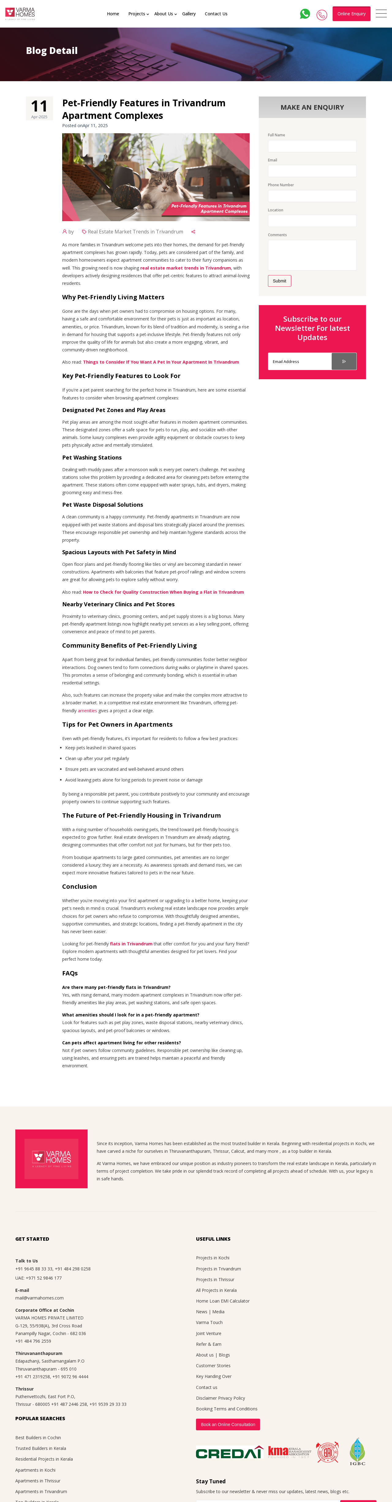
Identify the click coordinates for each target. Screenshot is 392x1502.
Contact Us (216, 14)
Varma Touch (209, 1322)
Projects (136, 14)
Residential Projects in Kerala (44, 1459)
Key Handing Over (214, 1376)
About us (205, 1355)
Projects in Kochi (212, 1258)
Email (272, 160)
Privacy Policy (231, 1398)
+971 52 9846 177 (44, 1278)
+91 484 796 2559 (33, 1341)
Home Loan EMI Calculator (223, 1301)
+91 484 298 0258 (73, 1269)
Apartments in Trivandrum (41, 1491)
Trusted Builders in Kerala (40, 1448)
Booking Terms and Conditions (227, 1409)
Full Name (276, 135)
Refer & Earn (208, 1344)
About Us (163, 14)
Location (275, 210)
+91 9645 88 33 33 (33, 1269)
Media (218, 1312)
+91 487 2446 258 (69, 1404)
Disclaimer (206, 1398)
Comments (277, 234)
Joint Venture (208, 1333)
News (201, 1312)
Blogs (224, 1355)
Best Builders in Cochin (38, 1437)
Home (113, 14)
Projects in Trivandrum (218, 1269)
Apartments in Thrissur (37, 1481)
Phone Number (281, 184)
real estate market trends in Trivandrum (185, 268)
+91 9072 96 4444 (70, 1376)
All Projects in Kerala (216, 1290)
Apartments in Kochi (35, 1470)
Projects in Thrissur (215, 1279)
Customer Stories (213, 1365)
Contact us (206, 1387)
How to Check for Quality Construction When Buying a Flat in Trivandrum (163, 592)
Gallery (189, 14)
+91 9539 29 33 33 (107, 1404)
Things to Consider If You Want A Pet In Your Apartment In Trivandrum (161, 362)
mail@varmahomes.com (39, 1298)
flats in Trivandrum (131, 944)
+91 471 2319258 (32, 1376)
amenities (87, 710)
